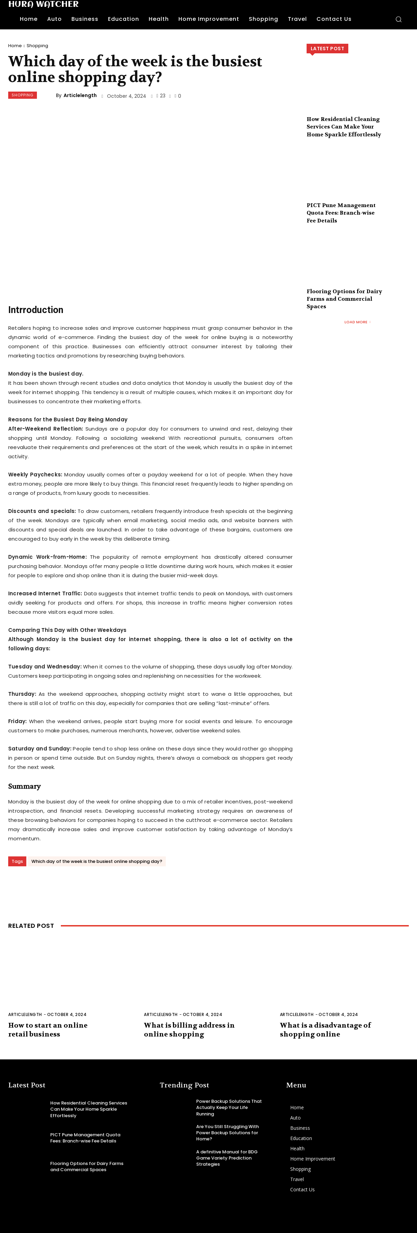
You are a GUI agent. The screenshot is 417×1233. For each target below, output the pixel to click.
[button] (398, 19)
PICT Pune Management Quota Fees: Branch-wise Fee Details (341, 213)
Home (15, 45)
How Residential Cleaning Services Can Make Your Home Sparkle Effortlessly (344, 127)
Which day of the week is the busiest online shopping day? (96, 861)
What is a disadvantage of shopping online (325, 1030)
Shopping (37, 45)
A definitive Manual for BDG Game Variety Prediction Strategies (227, 1158)
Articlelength (80, 95)
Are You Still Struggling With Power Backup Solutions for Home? (227, 1132)
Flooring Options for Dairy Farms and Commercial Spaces (344, 299)
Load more (358, 322)
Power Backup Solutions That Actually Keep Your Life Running (229, 1107)
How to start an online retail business (48, 1030)
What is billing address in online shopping (189, 1030)
